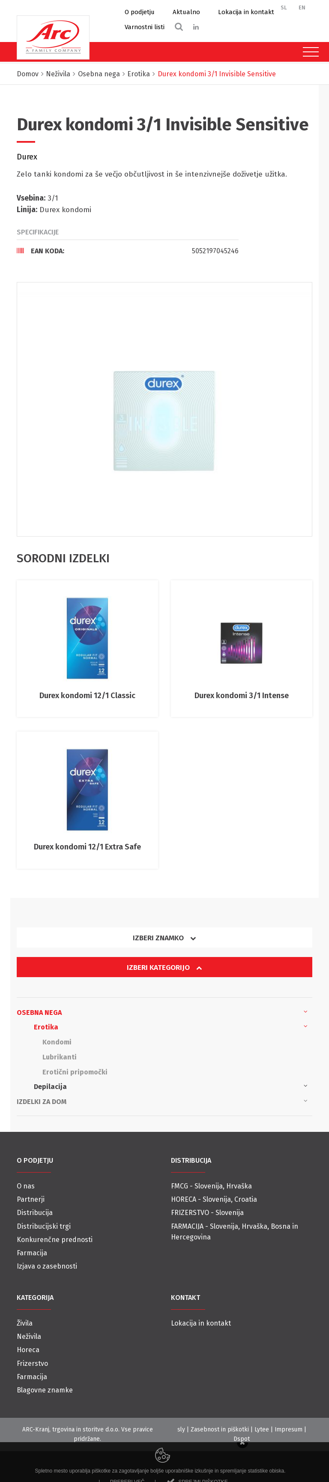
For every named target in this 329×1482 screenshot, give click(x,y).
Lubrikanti (59, 1057)
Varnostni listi (144, 27)
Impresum (288, 1429)
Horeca (28, 1350)
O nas (26, 1186)
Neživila (29, 1336)
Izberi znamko (164, 937)
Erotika (171, 1026)
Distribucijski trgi (44, 1226)
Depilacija (171, 1086)
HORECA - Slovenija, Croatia (214, 1199)
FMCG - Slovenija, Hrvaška (211, 1186)
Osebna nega (162, 1012)
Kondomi (57, 1042)
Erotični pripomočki (75, 1072)
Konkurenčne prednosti (55, 1240)
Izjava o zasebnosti (47, 1266)
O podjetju (140, 12)
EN (302, 7)
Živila (25, 1323)
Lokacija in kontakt (246, 12)
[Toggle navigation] (309, 52)
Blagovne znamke (45, 1390)
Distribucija (35, 1213)
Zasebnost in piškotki (220, 1429)
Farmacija (32, 1253)
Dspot (241, 1439)
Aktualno (186, 12)
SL (284, 7)
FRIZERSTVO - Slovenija (207, 1213)
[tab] (128, 251)
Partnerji (31, 1199)
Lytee (261, 1429)
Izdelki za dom (162, 1101)
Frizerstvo (32, 1363)
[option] (164, 409)
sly (181, 1429)
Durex (27, 157)
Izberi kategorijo (164, 967)
